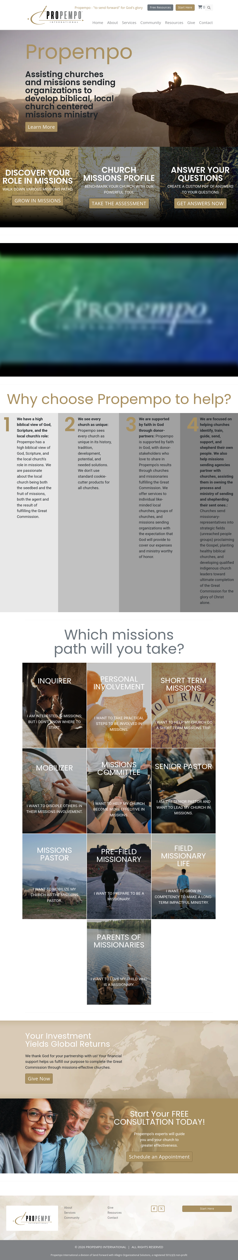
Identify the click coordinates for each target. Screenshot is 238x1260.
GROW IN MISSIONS (38, 200)
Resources (115, 1212)
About (112, 22)
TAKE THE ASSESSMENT (119, 203)
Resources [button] (174, 22)
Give (191, 22)
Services (70, 1212)
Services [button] (129, 22)
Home (97, 22)
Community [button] (150, 22)
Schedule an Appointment (159, 1156)
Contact (206, 22)
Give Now (39, 1078)
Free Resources (160, 7)
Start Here (185, 7)
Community (71, 1217)
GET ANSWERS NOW (200, 203)
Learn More (41, 126)
